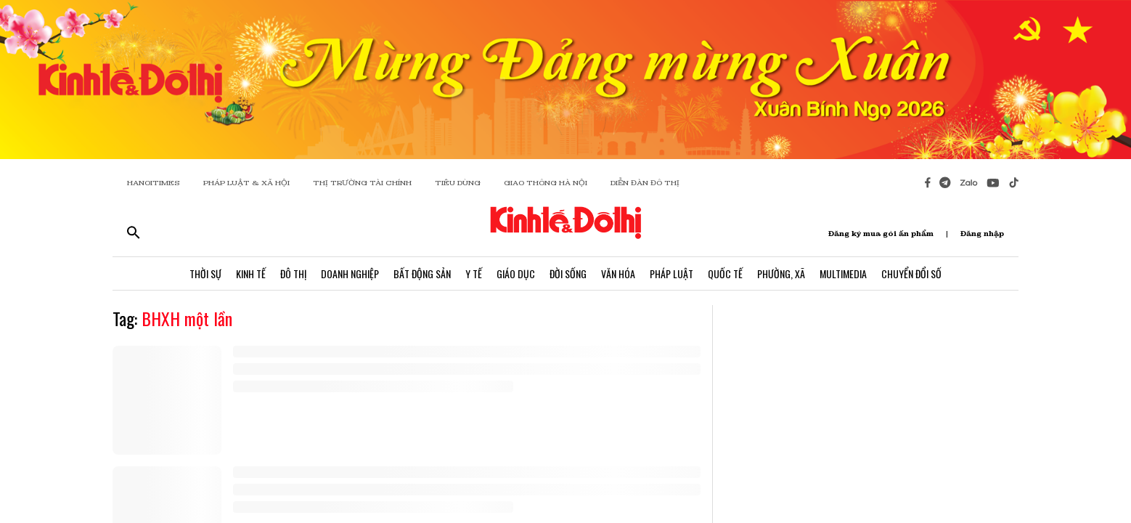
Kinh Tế (251, 273)
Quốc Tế (725, 273)
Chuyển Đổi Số (911, 273)
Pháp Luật (671, 273)
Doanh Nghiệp (350, 273)
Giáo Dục (516, 273)
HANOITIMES (153, 182)
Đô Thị (293, 273)
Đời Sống (568, 273)
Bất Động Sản (422, 273)
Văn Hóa (618, 273)
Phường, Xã (781, 273)
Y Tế (473, 273)
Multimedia (843, 273)
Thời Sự (205, 273)
